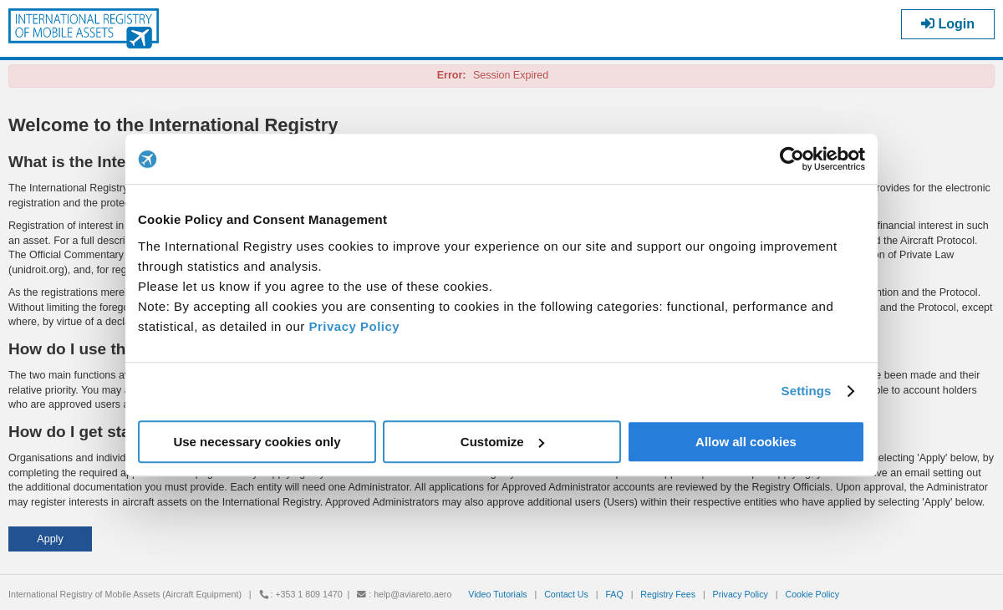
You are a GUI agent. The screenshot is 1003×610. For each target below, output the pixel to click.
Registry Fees (667, 594)
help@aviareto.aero (412, 594)
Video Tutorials (497, 594)
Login (948, 24)
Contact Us (566, 594)
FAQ (614, 594)
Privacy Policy (354, 326)
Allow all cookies (746, 442)
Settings (807, 391)
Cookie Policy (812, 594)
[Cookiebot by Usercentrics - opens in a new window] (792, 158)
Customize (502, 442)
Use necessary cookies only (256, 442)
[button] (50, 539)
